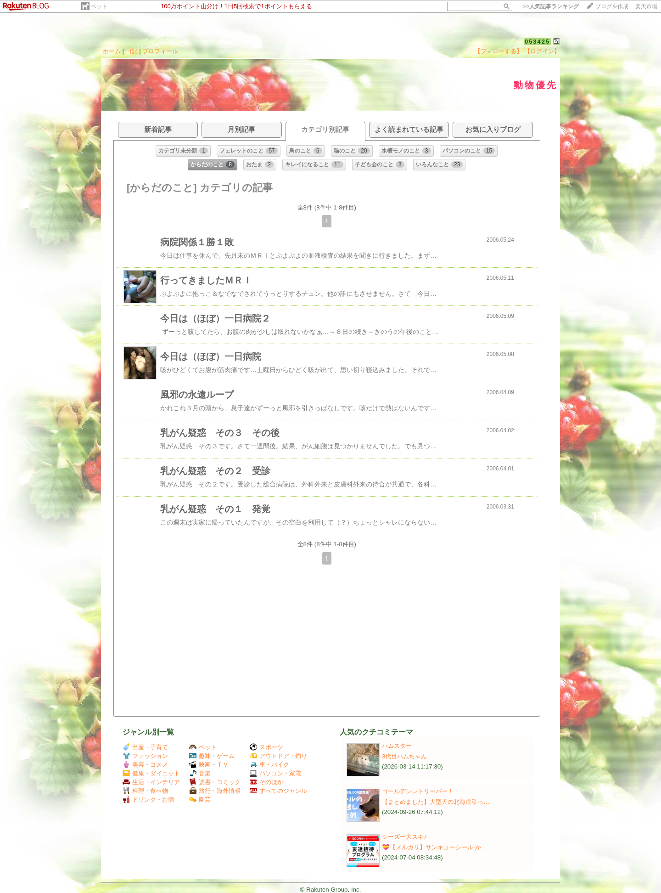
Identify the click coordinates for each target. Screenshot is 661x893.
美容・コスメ (145, 764)
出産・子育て (145, 747)
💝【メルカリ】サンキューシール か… (434, 847)
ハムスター (397, 745)
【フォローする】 (498, 51)
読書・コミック (215, 782)
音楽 (200, 773)
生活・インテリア (151, 782)
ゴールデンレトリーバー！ (418, 791)
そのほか (266, 782)
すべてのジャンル (278, 790)
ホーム (112, 51)
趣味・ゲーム (212, 755)
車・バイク (269, 764)
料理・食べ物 (145, 790)
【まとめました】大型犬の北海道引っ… (435, 801)
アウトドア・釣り (278, 755)
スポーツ (266, 747)
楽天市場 (646, 6)
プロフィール (160, 51)
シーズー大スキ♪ (404, 836)
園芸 (200, 799)
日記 (132, 51)
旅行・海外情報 (215, 790)
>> (551, 6)
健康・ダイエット (151, 773)
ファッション (145, 755)
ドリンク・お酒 (148, 799)
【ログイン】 (542, 51)
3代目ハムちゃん (404, 756)
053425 (537, 41)
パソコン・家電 (275, 773)
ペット (99, 6)
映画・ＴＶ (209, 764)
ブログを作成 (611, 6)
